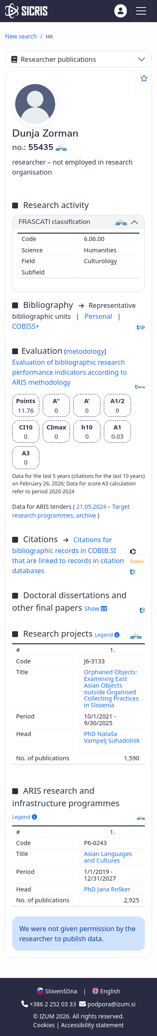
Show (96, 608)
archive (87, 515)
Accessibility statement (92, 1025)
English (106, 991)
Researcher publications (53, 59)
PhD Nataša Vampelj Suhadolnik (112, 737)
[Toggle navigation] (141, 11)
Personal (99, 316)
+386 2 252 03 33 (49, 1004)
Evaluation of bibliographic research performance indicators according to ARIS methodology (69, 372)
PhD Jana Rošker (108, 889)
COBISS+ (25, 326)
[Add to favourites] (144, 78)
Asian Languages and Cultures (108, 857)
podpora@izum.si (107, 1004)
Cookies (44, 1025)
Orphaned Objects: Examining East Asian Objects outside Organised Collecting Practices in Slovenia (111, 688)
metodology (85, 351)
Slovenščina (57, 991)
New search (21, 36)
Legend (107, 634)
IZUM (47, 1016)
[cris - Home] (26, 10)
